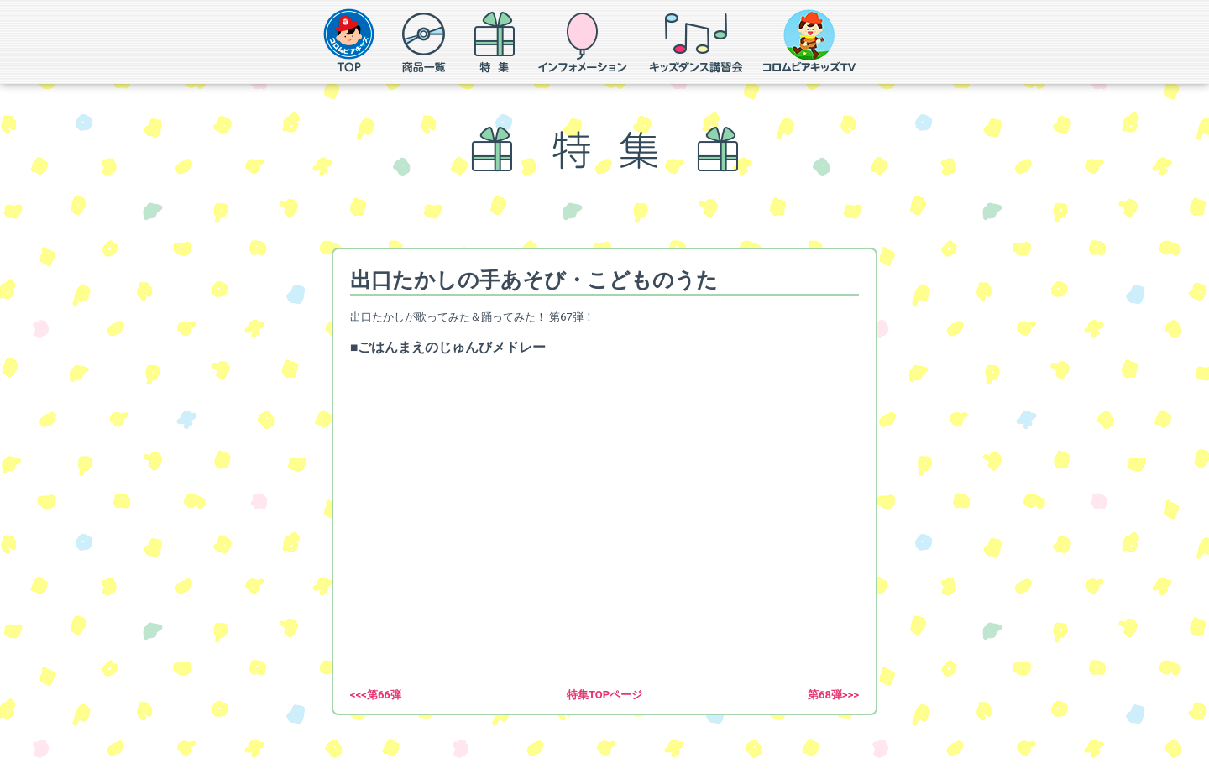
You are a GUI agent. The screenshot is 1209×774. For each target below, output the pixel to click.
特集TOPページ (604, 694)
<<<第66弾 (375, 694)
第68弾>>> (833, 694)
